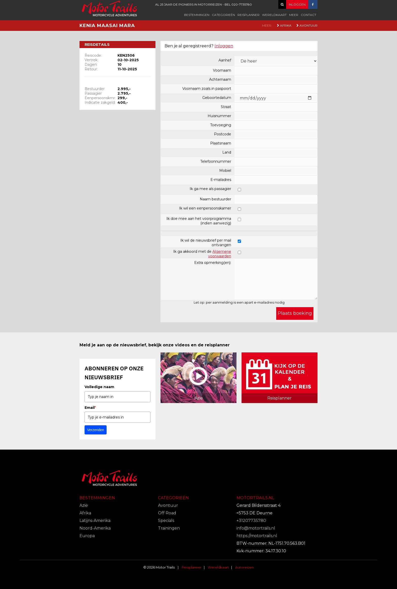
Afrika (284, 25)
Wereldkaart (274, 15)
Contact (308, 15)
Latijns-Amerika (95, 520)
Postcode (222, 134)
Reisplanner (248, 15)
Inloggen (223, 46)
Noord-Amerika (95, 528)
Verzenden (95, 430)
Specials (166, 520)
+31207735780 (251, 520)
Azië (84, 505)
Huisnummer (219, 116)
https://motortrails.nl (256, 535)
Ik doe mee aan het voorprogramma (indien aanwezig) (198, 220)
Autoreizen (244, 567)
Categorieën (223, 15)
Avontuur (306, 25)
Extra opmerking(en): (212, 262)
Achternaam (220, 79)
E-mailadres (220, 179)
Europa (87, 535)
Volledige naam (99, 387)
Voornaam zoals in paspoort (206, 88)
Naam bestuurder (215, 199)
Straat (226, 106)
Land (226, 152)
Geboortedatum (216, 97)
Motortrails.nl (255, 497)
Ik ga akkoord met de (202, 253)
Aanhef (225, 60)
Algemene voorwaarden (219, 253)
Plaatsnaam (220, 143)
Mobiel (225, 170)
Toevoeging (220, 125)
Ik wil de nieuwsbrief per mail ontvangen (205, 242)
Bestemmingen (196, 15)
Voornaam (222, 70)
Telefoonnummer (215, 161)
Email (90, 407)
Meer (293, 15)
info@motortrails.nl (255, 528)
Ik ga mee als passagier (210, 188)
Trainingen (169, 528)
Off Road (167, 513)
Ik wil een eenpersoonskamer (205, 208)
